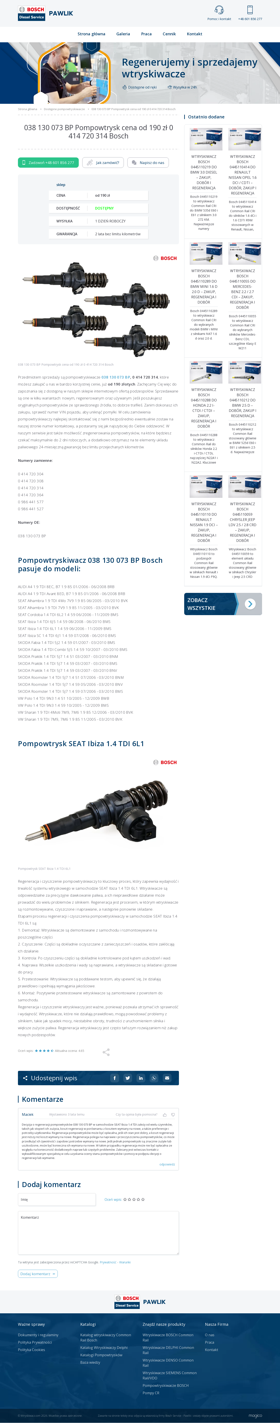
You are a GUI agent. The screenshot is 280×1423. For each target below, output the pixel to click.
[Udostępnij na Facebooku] (114, 1078)
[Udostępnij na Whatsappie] (154, 1078)
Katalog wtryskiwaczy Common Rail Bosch (105, 1338)
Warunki (125, 1262)
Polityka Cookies (31, 1350)
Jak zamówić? (103, 163)
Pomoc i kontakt (219, 13)
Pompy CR (151, 1393)
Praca (146, 34)
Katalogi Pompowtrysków (101, 1355)
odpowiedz (167, 1164)
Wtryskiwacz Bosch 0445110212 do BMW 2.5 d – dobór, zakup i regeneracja (242, 402)
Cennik (169, 34)
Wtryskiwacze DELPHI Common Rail (168, 1350)
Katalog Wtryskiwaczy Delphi (104, 1347)
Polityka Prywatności (35, 1342)
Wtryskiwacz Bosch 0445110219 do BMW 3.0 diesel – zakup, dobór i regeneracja (203, 172)
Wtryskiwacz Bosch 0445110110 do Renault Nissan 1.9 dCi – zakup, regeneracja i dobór (204, 522)
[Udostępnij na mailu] (167, 1078)
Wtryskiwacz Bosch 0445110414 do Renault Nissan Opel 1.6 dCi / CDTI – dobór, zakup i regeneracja (243, 175)
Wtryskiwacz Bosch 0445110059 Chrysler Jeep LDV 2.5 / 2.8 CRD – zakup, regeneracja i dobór (242, 522)
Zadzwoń (48, 163)
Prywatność (108, 1262)
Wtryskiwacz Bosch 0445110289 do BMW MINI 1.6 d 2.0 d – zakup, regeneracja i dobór (203, 287)
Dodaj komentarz (35, 1273)
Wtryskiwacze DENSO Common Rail (168, 1363)
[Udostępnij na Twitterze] (127, 1078)
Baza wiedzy (90, 1362)
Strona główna (91, 34)
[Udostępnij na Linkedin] (140, 1078)
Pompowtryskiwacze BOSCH (166, 1385)
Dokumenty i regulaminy (38, 1335)
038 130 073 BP (116, 377)
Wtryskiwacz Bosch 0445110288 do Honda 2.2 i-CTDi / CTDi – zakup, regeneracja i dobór (204, 408)
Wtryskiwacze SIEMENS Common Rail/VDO (170, 1376)
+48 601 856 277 (250, 13)
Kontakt (194, 34)
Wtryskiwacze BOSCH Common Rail (168, 1338)
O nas (209, 1335)
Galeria (123, 34)
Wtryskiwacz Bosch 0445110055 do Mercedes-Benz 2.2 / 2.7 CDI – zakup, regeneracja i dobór (243, 289)
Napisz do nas (148, 162)
